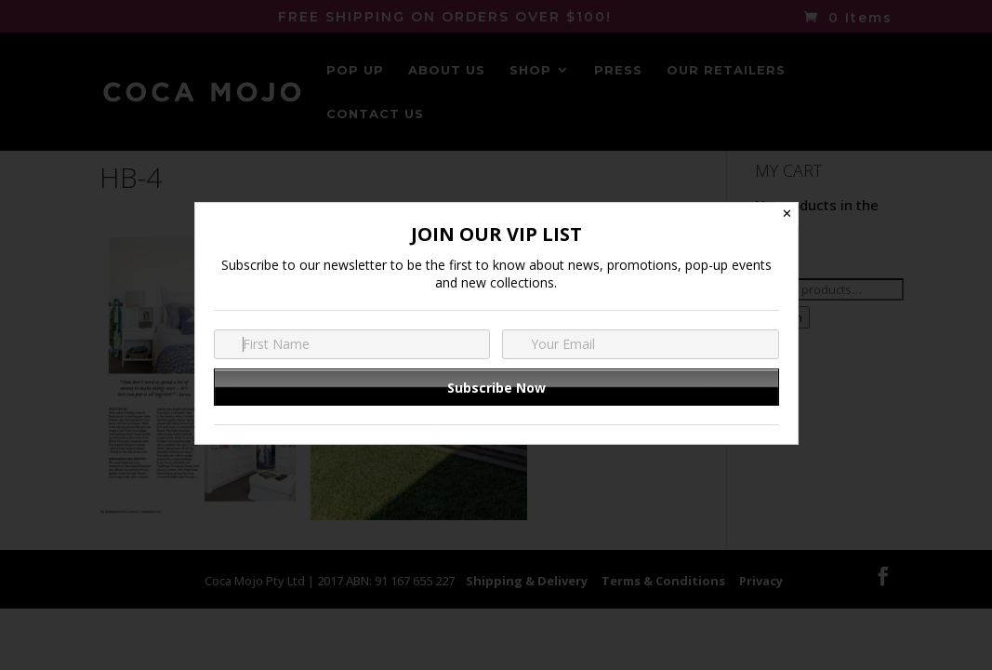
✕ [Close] (787, 214)
